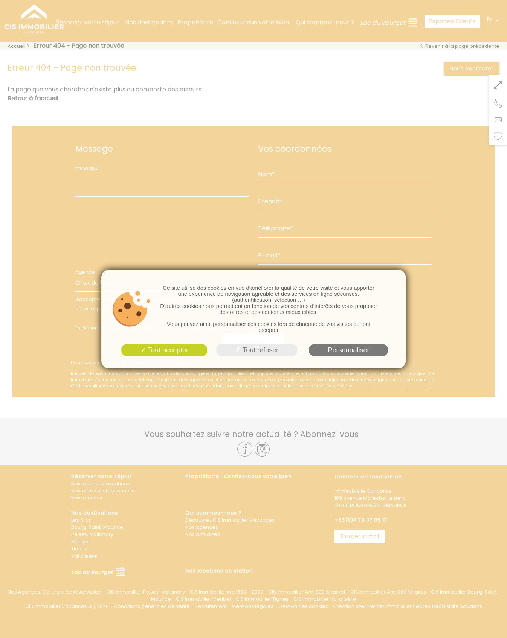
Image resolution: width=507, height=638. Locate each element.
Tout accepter (164, 349)
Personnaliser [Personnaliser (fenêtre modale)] (348, 349)
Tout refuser (256, 349)
